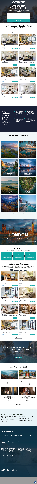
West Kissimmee (5, 316)
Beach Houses (20, 453)
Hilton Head (20, 300)
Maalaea (22, 63)
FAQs (2, 444)
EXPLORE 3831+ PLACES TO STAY (31, 242)
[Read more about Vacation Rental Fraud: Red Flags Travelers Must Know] (9, 400)
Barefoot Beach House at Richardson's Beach (7, 78)
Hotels (2, 453)
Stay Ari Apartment (3, 464)
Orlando (3, 316)
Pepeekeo (22, 47)
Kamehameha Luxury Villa (12, 454)
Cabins (27, 453)
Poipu (4, 96)
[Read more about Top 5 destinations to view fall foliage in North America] (9, 383)
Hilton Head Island (24, 300)
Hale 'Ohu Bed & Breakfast (5, 62)
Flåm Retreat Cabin (28, 454)
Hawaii (2, 47)
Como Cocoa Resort (13, 466)
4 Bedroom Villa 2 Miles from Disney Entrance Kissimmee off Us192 (9, 315)
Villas (10, 453)
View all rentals (18, 337)
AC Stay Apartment (3, 466)
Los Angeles (20, 316)
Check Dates (15, 48)
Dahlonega (5, 300)
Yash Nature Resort (12, 464)
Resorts (11, 461)
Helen (2, 300)
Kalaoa (23, 96)
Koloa (2, 96)
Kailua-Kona (20, 96)
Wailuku (20, 63)
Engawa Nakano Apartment (4, 467)
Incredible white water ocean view (23, 315)
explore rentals (18, 357)
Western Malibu (23, 316)
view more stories (18, 404)
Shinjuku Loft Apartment (4, 465)
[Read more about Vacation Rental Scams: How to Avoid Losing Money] (27, 400)
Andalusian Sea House (21, 455)
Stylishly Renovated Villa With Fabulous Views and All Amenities (26, 331)
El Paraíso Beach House (21, 454)
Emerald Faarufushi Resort (13, 465)
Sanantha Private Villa (12, 455)
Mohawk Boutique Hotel (4, 455)
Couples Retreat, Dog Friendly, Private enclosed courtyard (9, 331)
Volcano (4, 47)
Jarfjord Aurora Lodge (29, 455)
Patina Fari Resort (12, 467)
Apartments (3, 461)
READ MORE (9, 400)
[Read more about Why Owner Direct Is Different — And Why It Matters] (27, 384)
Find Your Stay (18, 20)
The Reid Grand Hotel (4, 454)
